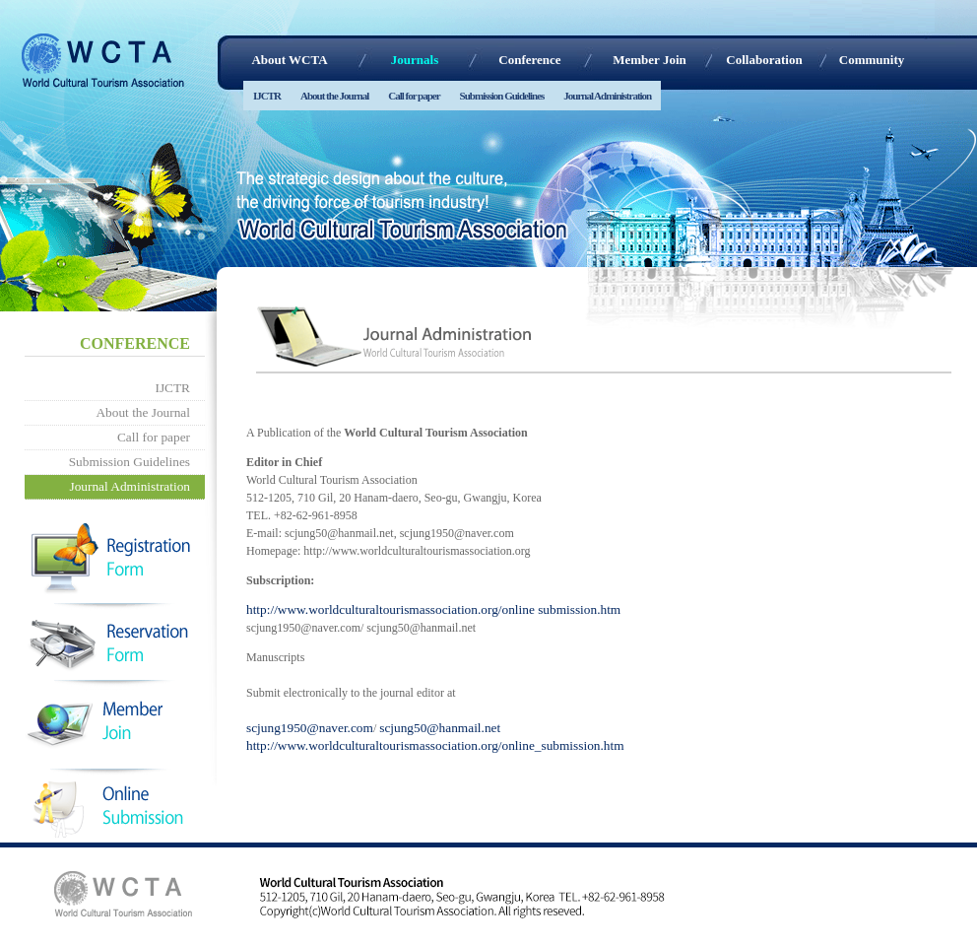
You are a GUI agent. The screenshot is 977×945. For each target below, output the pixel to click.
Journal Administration (607, 95)
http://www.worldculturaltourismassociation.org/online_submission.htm (435, 745)
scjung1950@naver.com (309, 727)
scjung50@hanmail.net (439, 727)
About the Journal (334, 95)
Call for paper (413, 95)
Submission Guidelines (502, 95)
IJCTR (267, 95)
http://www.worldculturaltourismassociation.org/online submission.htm (433, 609)
